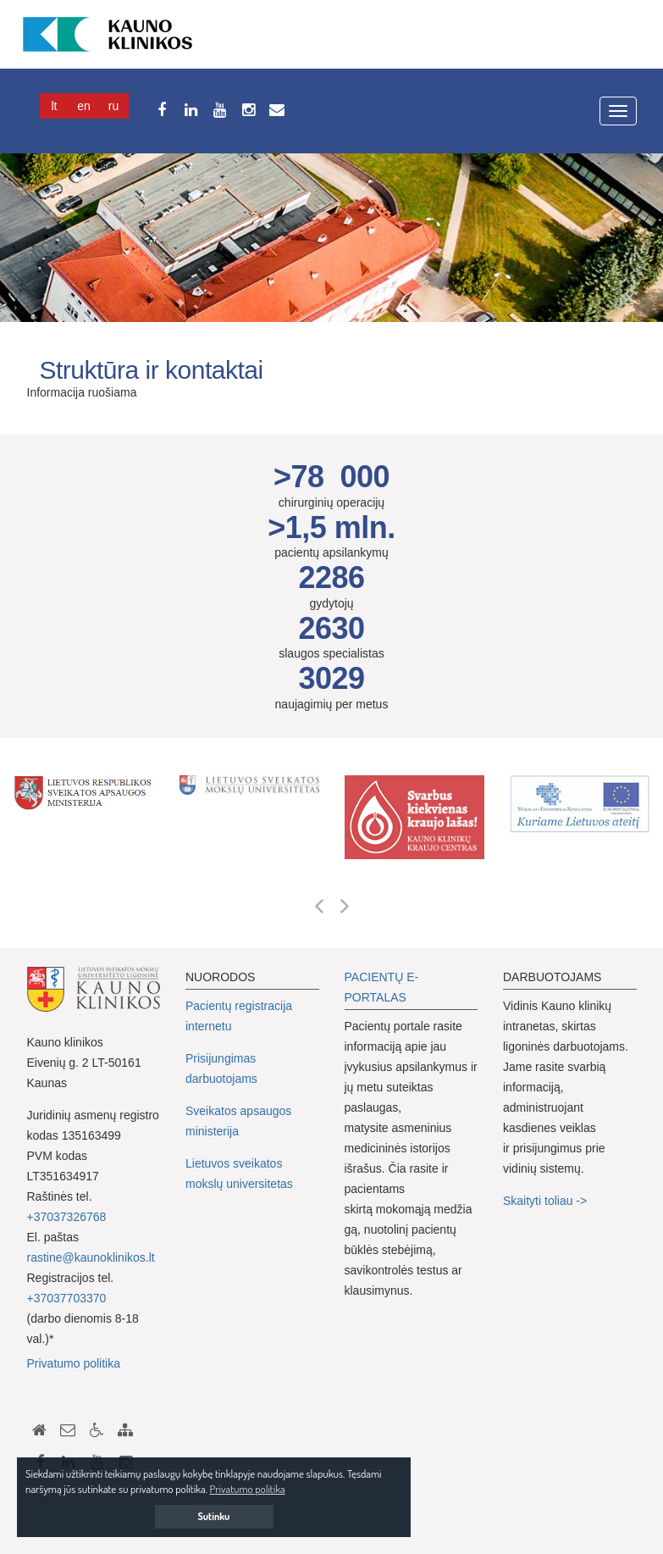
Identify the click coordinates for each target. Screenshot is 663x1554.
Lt (55, 106)
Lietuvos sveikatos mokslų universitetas (239, 1173)
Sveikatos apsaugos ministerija (238, 1121)
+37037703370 (67, 1298)
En (84, 106)
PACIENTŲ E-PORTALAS (382, 987)
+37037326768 (67, 1217)
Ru (113, 106)
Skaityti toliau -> (546, 1200)
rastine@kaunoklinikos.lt (91, 1257)
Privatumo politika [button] (247, 1489)
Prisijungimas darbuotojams (221, 1068)
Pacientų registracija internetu (238, 1016)
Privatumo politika (74, 1363)
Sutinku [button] (214, 1516)
